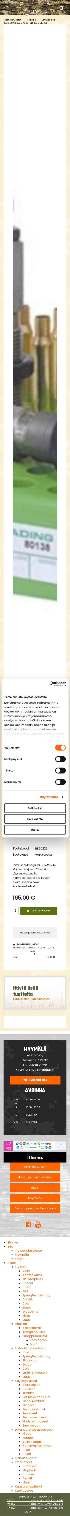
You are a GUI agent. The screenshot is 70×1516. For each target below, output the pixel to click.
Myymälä (22, 1255)
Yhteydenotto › (35, 1080)
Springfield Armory (36, 1295)
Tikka (26, 1316)
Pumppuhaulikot (34, 1336)
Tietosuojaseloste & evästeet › (35, 1208)
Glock (26, 1364)
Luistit (26, 1454)
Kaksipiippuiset (33, 1332)
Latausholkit (48, 19)
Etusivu (12, 1242)
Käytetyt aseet (26, 1381)
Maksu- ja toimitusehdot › (35, 1177)
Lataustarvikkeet (12, 19)
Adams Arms (32, 1275)
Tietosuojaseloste (28, 1250)
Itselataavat (31, 1328)
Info (10, 1246)
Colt (25, 1303)
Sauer (26, 1307)
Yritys (19, 1259)
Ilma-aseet (31, 1425)
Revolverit (29, 1413)
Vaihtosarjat (31, 1442)
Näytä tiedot (49, 797)
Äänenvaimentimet (37, 1446)
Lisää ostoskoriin (38, 910)
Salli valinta (35, 818)
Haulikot (21, 1324)
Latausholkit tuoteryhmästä (31, 999)
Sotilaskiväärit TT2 (36, 1397)
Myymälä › (35, 1198)
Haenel (27, 1283)
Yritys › (35, 1188)
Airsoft (27, 1478)
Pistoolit (28, 1405)
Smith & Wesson (34, 1373)
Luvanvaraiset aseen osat (34, 1429)
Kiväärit (21, 1267)
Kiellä (35, 829)
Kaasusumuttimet (28, 1486)
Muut (26, 1320)
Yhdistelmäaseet (35, 1421)
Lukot (26, 1450)
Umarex (28, 1474)
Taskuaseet (31, 1385)
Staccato (29, 1360)
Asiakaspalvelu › (35, 1167)
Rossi (26, 1271)
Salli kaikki (35, 808)
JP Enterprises (32, 1279)
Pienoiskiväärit (33, 1401)
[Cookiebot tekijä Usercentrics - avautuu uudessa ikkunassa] (50, 683)
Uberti (27, 1287)
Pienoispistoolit (33, 1409)
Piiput (26, 1434)
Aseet (11, 1263)
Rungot (27, 1438)
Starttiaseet (24, 1490)
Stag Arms (30, 1311)
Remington (38, 1340)
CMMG (27, 1299)
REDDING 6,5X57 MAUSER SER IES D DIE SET (25, 22)
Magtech (29, 1470)
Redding (31, 19)
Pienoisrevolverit (34, 1417)
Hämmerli (29, 1466)
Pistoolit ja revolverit (30, 1348)
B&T (25, 1291)
